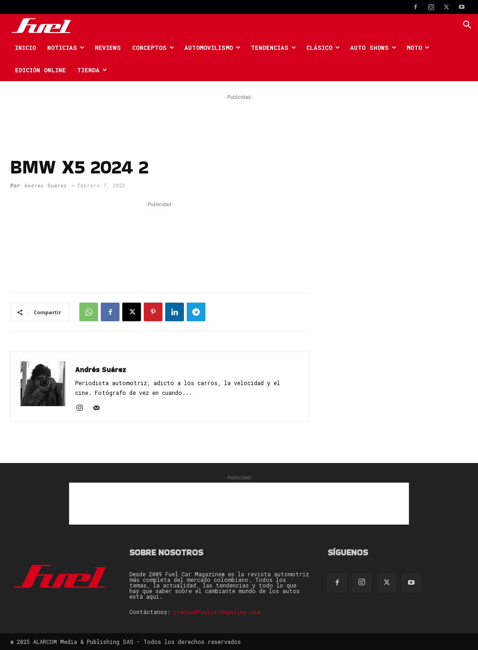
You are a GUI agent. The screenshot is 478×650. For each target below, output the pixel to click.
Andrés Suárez (45, 185)
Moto (418, 47)
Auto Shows (373, 47)
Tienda (92, 70)
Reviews (108, 47)
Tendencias (273, 47)
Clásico (323, 47)
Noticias (65, 47)
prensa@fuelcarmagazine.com (217, 611)
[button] (467, 25)
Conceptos (153, 47)
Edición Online (40, 70)
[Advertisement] (239, 116)
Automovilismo (212, 47)
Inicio (25, 47)
